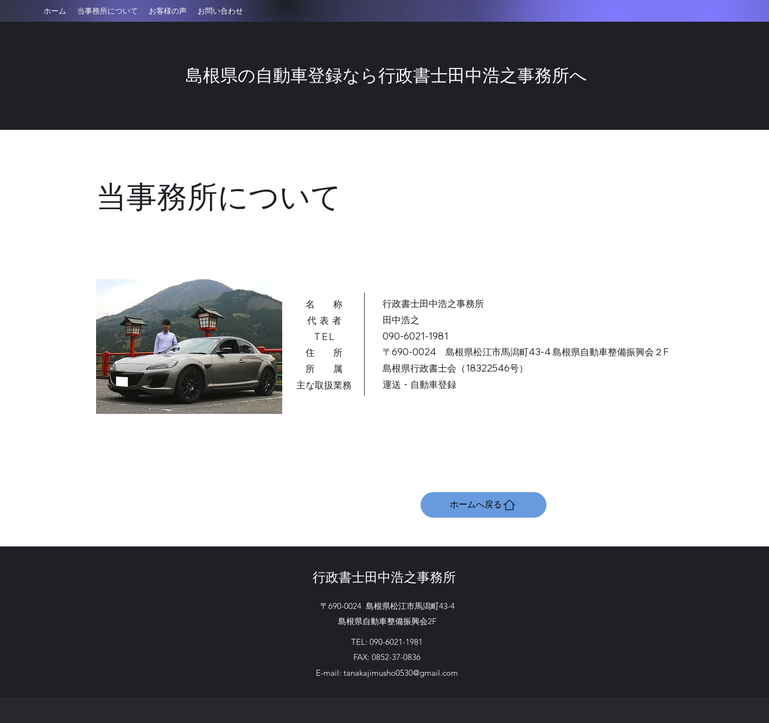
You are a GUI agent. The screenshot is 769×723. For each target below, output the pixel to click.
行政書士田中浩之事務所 (384, 576)
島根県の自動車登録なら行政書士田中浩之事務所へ (386, 74)
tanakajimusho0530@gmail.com (401, 673)
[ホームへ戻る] (483, 505)
